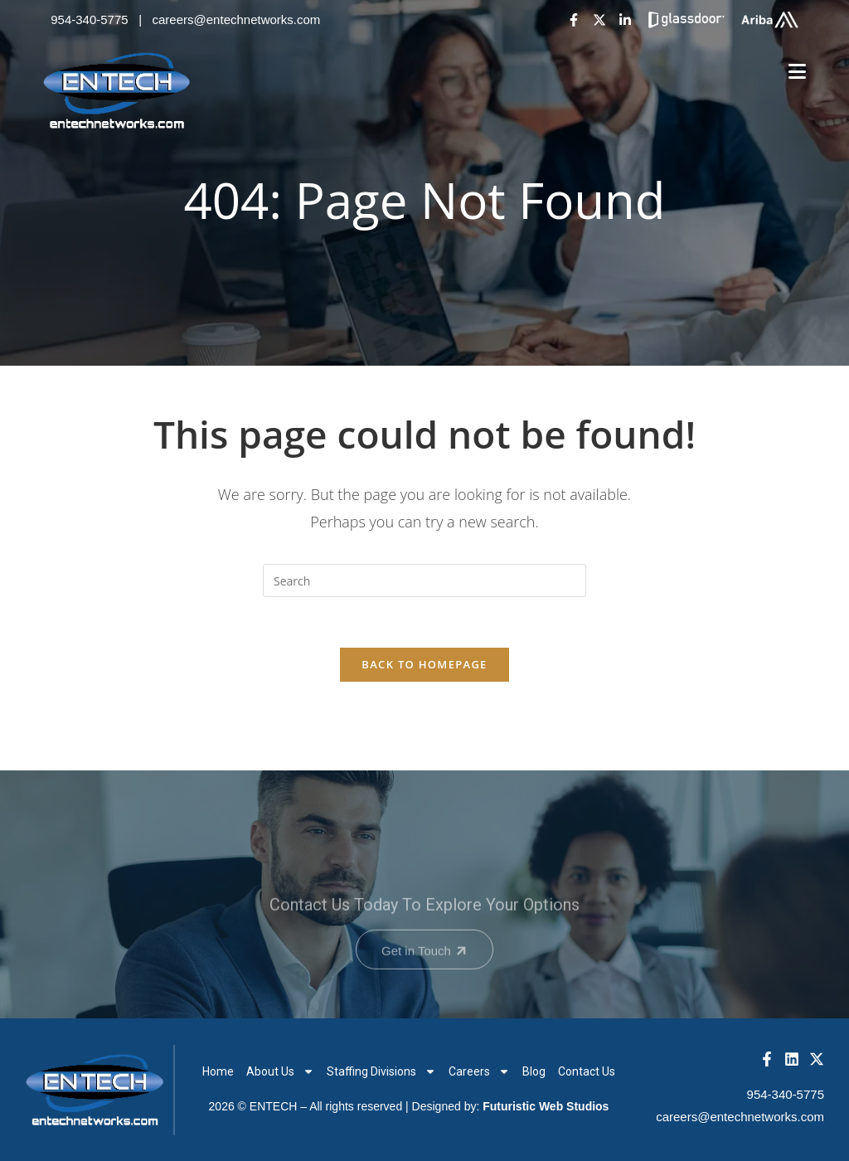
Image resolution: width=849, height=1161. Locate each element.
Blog (534, 1071)
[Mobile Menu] (797, 72)
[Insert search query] (424, 580)
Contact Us (586, 1071)
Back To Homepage (424, 664)
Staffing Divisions (381, 1071)
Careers (479, 1071)
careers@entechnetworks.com (237, 19)
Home (218, 1071)
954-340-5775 (89, 19)
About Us (280, 1071)
